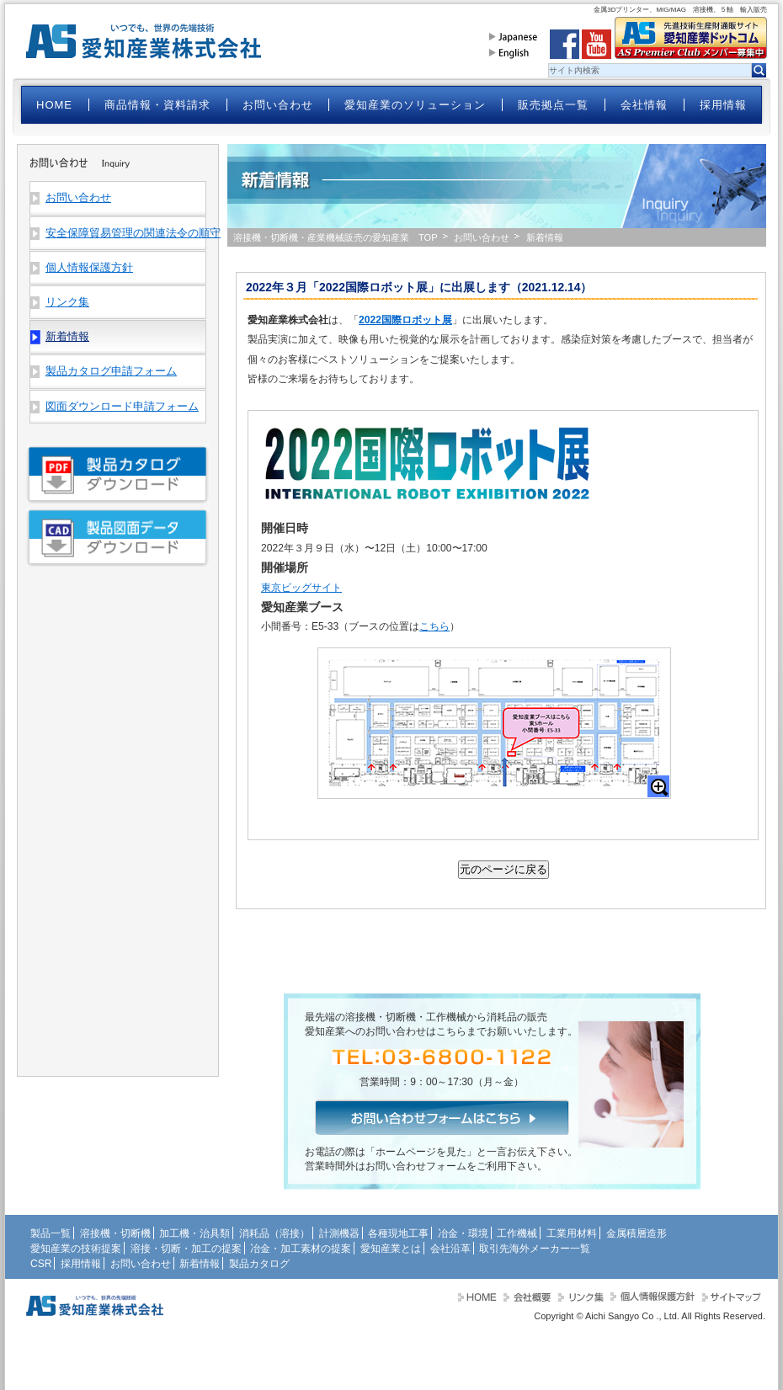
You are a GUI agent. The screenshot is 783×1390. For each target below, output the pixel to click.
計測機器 (339, 1233)
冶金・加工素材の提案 (300, 1248)
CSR (40, 1264)
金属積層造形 (636, 1233)
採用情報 (723, 105)
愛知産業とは (390, 1248)
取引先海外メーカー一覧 (534, 1248)
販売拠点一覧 (553, 105)
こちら (434, 626)
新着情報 (199, 1264)
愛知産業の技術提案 (75, 1248)
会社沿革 (450, 1248)
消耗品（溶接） (274, 1233)
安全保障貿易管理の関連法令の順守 (125, 232)
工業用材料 (571, 1233)
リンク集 (67, 302)
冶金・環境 (463, 1233)
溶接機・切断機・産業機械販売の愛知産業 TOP (335, 237)
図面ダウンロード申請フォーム (122, 406)
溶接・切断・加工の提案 (186, 1248)
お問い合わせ (277, 105)
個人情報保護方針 (89, 267)
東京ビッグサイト (301, 588)
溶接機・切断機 (115, 1233)
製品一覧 (50, 1233)
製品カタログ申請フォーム (111, 371)
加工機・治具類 (194, 1233)
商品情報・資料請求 (157, 105)
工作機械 (517, 1233)
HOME (54, 105)
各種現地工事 (398, 1233)
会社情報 (644, 105)
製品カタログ (259, 1264)
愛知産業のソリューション (415, 105)
